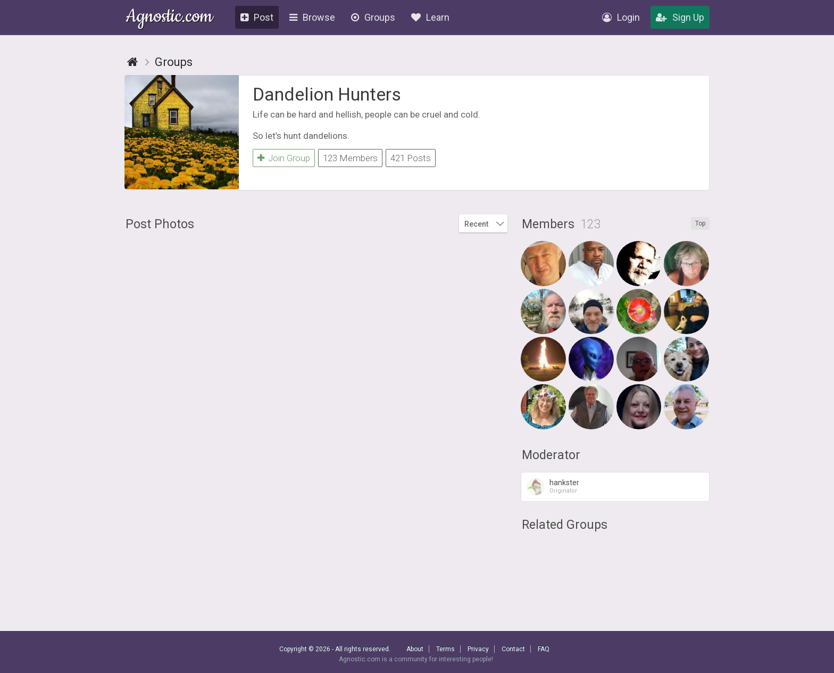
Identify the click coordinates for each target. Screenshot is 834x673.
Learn (430, 17)
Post (256, 17)
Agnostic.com (169, 18)
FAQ (543, 649)
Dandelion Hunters (327, 94)
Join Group (283, 158)
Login (621, 17)
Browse (312, 17)
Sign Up (680, 17)
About (414, 649)
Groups (373, 17)
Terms (445, 649)
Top (700, 223)
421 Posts (410, 158)
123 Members (350, 158)
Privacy (478, 649)
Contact (513, 649)
